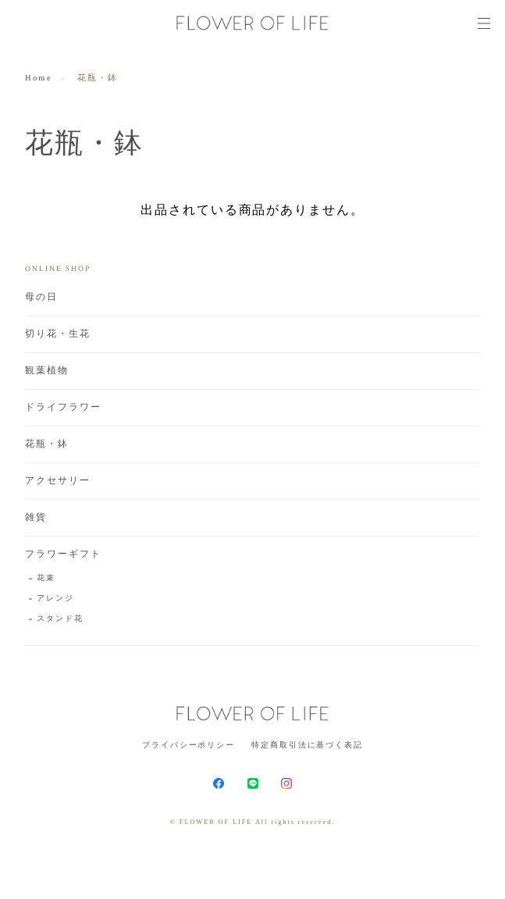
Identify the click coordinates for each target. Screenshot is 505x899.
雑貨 (36, 517)
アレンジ (55, 599)
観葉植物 (47, 370)
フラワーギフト (63, 554)
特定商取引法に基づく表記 (307, 744)
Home (38, 78)
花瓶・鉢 (47, 444)
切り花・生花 (58, 334)
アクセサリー (58, 481)
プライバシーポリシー (188, 744)
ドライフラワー (63, 407)
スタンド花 (60, 619)
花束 (46, 578)
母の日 (41, 297)
